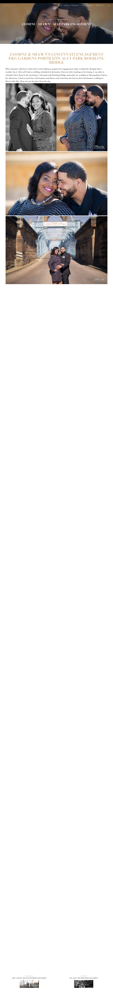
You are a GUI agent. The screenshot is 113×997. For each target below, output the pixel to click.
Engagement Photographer (56, 19)
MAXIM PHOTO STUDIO (9, 5)
